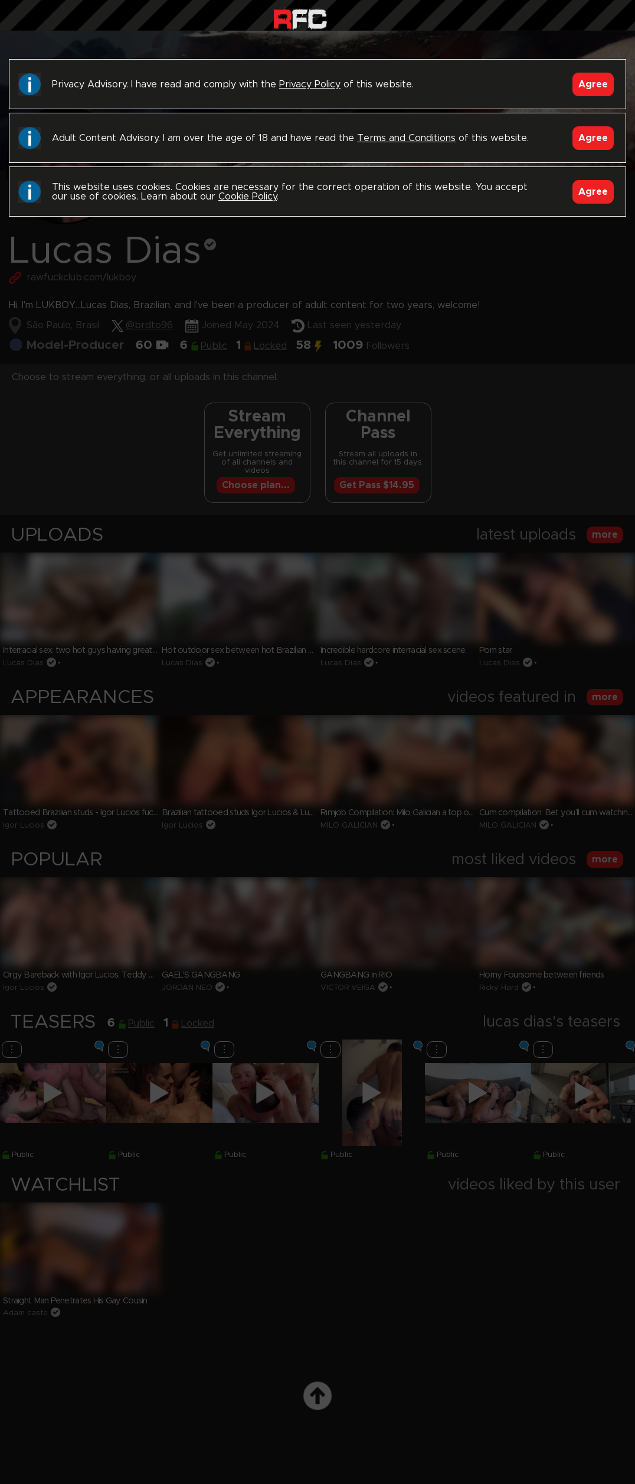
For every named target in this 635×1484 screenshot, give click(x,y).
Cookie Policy (247, 196)
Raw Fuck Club (300, 18)
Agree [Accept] (593, 84)
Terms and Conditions (406, 138)
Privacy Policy (310, 84)
